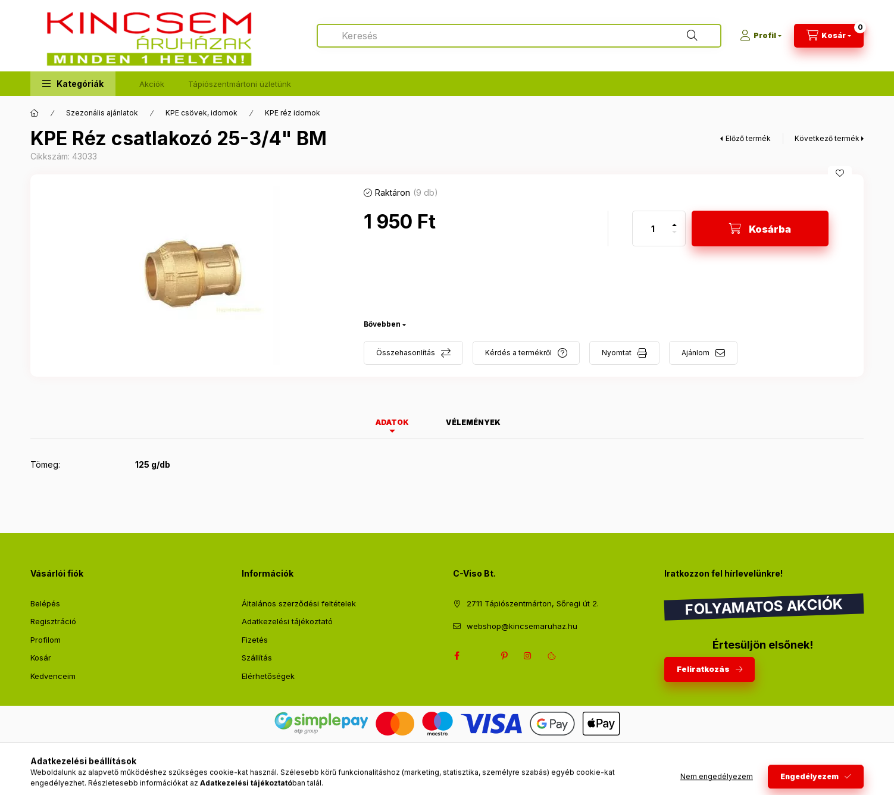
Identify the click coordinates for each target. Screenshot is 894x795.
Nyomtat (617, 352)
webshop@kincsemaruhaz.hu (522, 626)
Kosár (40, 657)
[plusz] (674, 220)
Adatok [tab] (392, 422)
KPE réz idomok (292, 112)
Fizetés (255, 639)
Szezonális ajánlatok (102, 112)
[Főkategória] (34, 113)
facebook (456, 656)
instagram (528, 656)
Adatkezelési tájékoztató (287, 621)
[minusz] (674, 237)
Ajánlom (695, 352)
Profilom (45, 639)
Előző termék (748, 138)
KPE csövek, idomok (201, 112)
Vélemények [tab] (473, 422)
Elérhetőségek (268, 676)
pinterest (504, 656)
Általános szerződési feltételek (299, 603)
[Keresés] (692, 35)
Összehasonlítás (405, 352)
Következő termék (827, 138)
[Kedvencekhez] (840, 173)
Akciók (151, 84)
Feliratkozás (703, 669)
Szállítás (257, 657)
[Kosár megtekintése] (829, 36)
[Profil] (760, 36)
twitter (480, 656)
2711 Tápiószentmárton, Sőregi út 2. (533, 603)
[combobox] (519, 36)
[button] (72, 83)
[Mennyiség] (653, 228)
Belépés (45, 603)
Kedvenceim (53, 676)
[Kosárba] (760, 228)
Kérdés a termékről (518, 352)
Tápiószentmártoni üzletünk (239, 84)
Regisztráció (53, 621)
